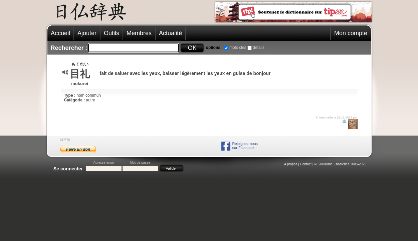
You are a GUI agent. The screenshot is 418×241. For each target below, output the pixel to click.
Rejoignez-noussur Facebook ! (245, 146)
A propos (290, 164)
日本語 (65, 139)
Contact (305, 164)
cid (345, 121)
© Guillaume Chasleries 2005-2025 (340, 164)
